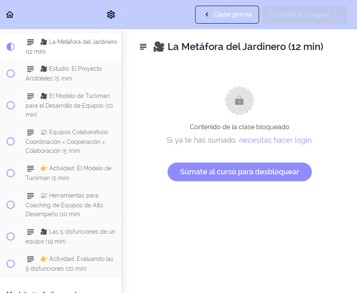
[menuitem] (111, 14)
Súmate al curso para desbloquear (239, 171)
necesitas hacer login (275, 140)
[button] (10, 14)
